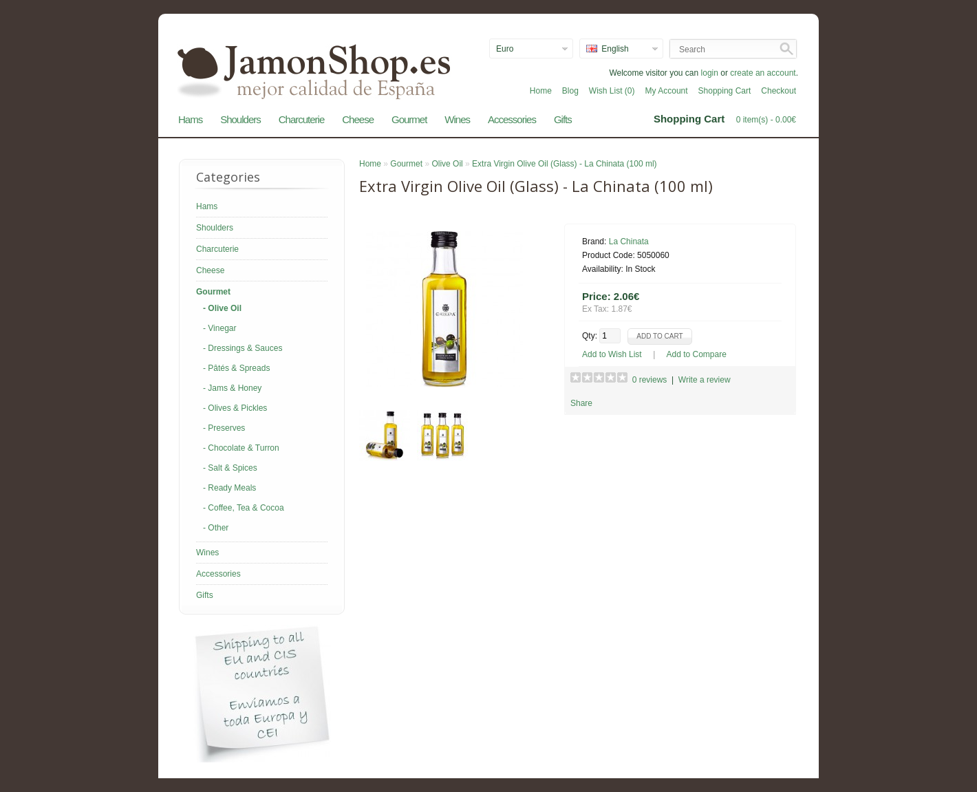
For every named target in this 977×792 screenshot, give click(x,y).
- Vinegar (219, 328)
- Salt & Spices (230, 468)
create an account (762, 73)
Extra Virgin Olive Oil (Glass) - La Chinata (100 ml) (564, 164)
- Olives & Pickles (235, 408)
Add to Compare (697, 354)
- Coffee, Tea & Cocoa (243, 508)
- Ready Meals (229, 488)
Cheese (358, 119)
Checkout (778, 91)
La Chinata (629, 241)
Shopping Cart (724, 91)
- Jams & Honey (232, 388)
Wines (457, 119)
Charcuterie (302, 119)
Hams (190, 119)
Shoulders (240, 119)
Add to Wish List (612, 354)
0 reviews (649, 380)
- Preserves (224, 428)
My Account (666, 91)
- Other (215, 528)
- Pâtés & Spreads (236, 368)
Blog (570, 91)
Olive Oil (446, 164)
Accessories (512, 119)
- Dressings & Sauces (242, 348)
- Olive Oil (222, 308)
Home (541, 91)
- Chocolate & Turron (241, 448)
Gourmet (409, 119)
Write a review (704, 380)
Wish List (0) (612, 91)
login (709, 73)
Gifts (563, 119)
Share (581, 403)
